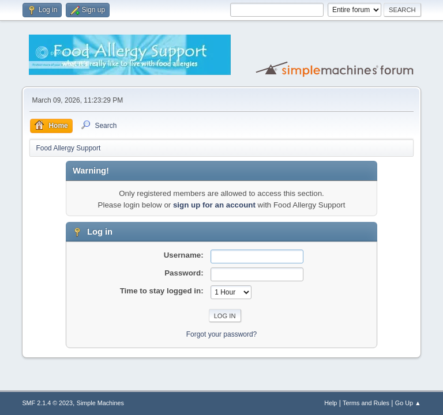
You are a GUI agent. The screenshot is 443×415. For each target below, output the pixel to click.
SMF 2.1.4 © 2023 (47, 402)
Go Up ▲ (408, 402)
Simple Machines (100, 402)
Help (330, 402)
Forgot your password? (221, 334)
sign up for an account (214, 205)
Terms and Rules (366, 402)
